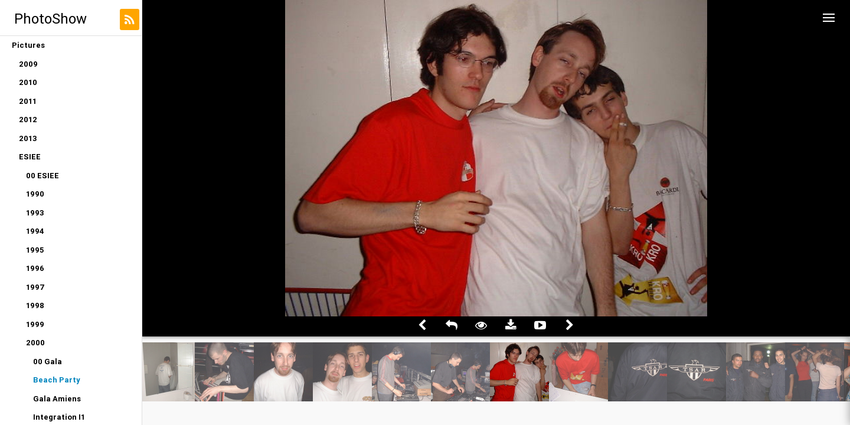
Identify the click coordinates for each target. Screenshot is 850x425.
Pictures (28, 45)
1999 (35, 324)
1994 (35, 231)
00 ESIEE (42, 176)
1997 (35, 287)
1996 (35, 268)
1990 (35, 194)
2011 (28, 101)
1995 (35, 250)
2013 (28, 138)
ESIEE (30, 157)
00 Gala (47, 362)
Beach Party (56, 380)
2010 (28, 82)
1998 (35, 305)
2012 (28, 120)
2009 (28, 64)
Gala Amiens (57, 399)
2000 (35, 343)
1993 (35, 213)
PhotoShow (50, 18)
